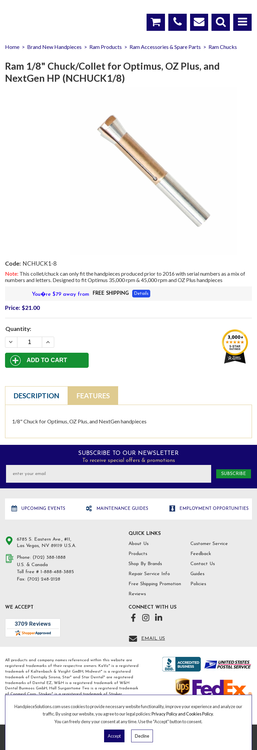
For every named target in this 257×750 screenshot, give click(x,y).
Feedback (200, 553)
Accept (114, 736)
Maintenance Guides (121, 508)
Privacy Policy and (169, 714)
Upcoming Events (42, 508)
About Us (138, 543)
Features (93, 396)
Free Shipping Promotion (154, 584)
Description (36, 396)
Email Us (153, 638)
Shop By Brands (145, 563)
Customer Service (209, 543)
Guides (197, 573)
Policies (198, 584)
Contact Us (202, 563)
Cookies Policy (199, 714)
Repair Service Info (149, 573)
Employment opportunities (213, 508)
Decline (142, 736)
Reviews (137, 594)
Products (137, 553)
